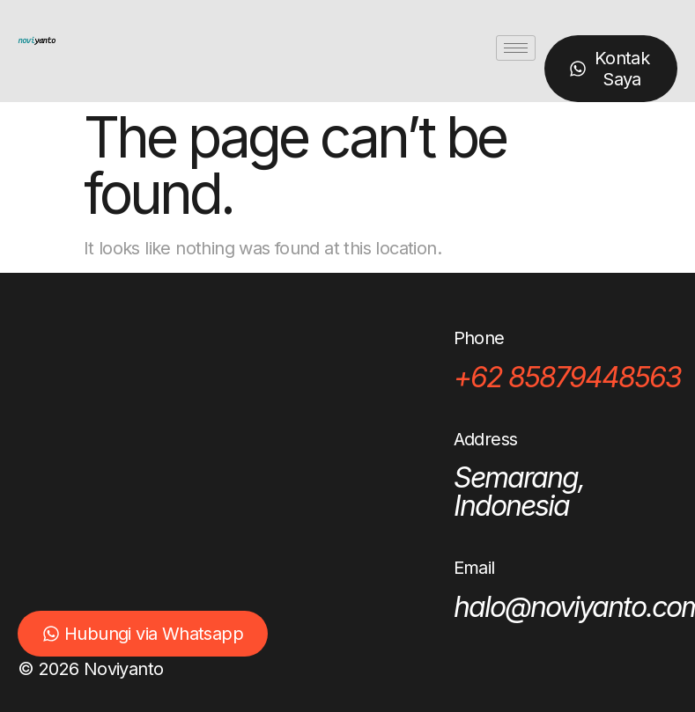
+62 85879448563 (567, 377)
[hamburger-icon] (516, 48)
